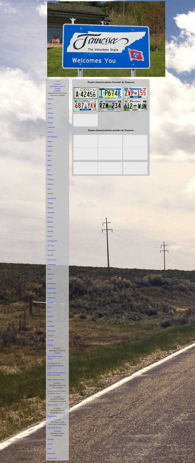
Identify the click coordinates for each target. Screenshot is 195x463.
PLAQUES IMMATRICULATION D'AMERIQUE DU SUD (57, 410)
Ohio (49, 269)
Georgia (50, 146)
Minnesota (51, 208)
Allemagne (51, 439)
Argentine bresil (52, 416)
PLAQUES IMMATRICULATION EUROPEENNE (57, 433)
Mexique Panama (53, 405)
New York (51, 255)
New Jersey (51, 246)
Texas (49, 307)
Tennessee (51, 302)
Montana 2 (51, 227)
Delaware (50, 132)
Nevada (50, 236)
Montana (50, 222)
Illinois (50, 160)
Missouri (50, 217)
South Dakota (52, 298)
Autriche (50, 444)
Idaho (49, 156)
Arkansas (50, 113)
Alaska (50, 104)
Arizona (50, 108)
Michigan (50, 203)
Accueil (57, 81)
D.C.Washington (52, 137)
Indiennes (50, 345)
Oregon (50, 279)
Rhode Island (51, 288)
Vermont (50, 317)
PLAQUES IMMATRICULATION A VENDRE (57, 86)
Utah (49, 312)
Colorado (50, 122)
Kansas (50, 175)
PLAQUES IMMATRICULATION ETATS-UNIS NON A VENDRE (57, 93)
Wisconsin (51, 335)
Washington (51, 326)
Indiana (50, 165)
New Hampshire (52, 241)
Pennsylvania (51, 283)
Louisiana (50, 184)
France (50, 449)
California (51, 118)
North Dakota (52, 264)
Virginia (50, 321)
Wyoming (50, 340)
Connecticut (51, 127)
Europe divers (52, 453)
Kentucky (50, 179)
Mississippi (51, 212)
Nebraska (50, 231)
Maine (49, 189)
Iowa (49, 170)
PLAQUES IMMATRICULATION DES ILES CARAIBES (57, 385)
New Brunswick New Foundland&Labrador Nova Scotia (56, 366)
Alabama (50, 99)
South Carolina (52, 293)
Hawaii (50, 151)
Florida (50, 141)
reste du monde (52, 458)
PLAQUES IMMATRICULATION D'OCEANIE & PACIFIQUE (57, 422)
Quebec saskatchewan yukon (56, 380)
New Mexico (51, 250)
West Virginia (52, 331)
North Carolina (52, 260)
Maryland (50, 193)
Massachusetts (52, 198)
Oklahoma (51, 274)
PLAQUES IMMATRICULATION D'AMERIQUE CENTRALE (57, 399)
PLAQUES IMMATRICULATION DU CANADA (57, 351)
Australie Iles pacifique (54, 428)
